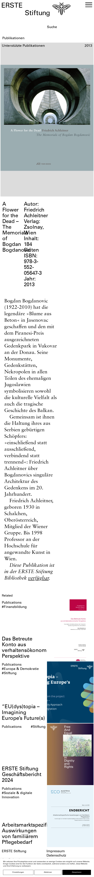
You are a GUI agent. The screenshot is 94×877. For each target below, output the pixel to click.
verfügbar (38, 578)
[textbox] (69, 27)
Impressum (56, 851)
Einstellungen (18, 872)
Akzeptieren (77, 872)
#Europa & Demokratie (20, 669)
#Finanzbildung (14, 607)
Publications (12, 603)
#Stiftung (9, 673)
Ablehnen (48, 872)
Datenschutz (56, 855)
